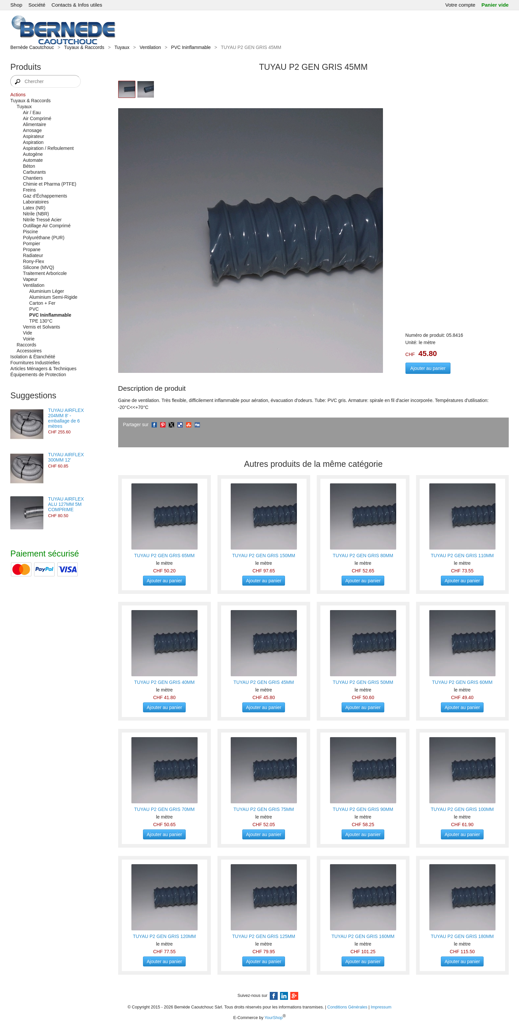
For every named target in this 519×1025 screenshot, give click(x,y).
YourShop (273, 1017)
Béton (29, 166)
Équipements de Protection (38, 374)
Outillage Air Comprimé (47, 225)
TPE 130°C (40, 321)
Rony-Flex (33, 261)
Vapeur (30, 279)
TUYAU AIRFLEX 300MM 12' (66, 457)
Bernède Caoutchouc (32, 47)
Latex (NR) (34, 207)
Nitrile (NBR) (36, 213)
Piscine (30, 231)
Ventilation (150, 47)
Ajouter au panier (428, 368)
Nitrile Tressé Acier (42, 219)
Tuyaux (122, 47)
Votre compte (460, 5)
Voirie (28, 338)
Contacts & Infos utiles (77, 5)
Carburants (34, 172)
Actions (17, 94)
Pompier (31, 243)
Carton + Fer (42, 303)
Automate (33, 160)
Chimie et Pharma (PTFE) (49, 184)
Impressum (381, 1007)
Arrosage (32, 130)
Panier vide (495, 5)
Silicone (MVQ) (38, 267)
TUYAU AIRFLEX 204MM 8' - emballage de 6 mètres (66, 418)
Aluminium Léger (46, 291)
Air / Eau (32, 112)
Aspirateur (33, 136)
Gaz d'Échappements (45, 196)
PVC (34, 309)
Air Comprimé (37, 118)
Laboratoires (36, 202)
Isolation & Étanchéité (32, 356)
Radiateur (33, 255)
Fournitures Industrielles (35, 362)
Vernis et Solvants (41, 327)
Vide (27, 333)
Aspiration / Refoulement (48, 148)
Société (36, 5)
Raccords (26, 344)
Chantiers (33, 178)
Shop (16, 5)
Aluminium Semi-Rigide (53, 297)
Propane (31, 249)
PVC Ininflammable (191, 47)
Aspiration (33, 142)
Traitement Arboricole (45, 273)
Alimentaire (34, 124)
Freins (29, 190)
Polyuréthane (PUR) (43, 237)
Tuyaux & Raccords (84, 47)
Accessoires (29, 350)
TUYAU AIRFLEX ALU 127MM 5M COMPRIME (66, 504)
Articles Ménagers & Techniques (43, 368)
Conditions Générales (347, 1007)
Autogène (33, 154)
